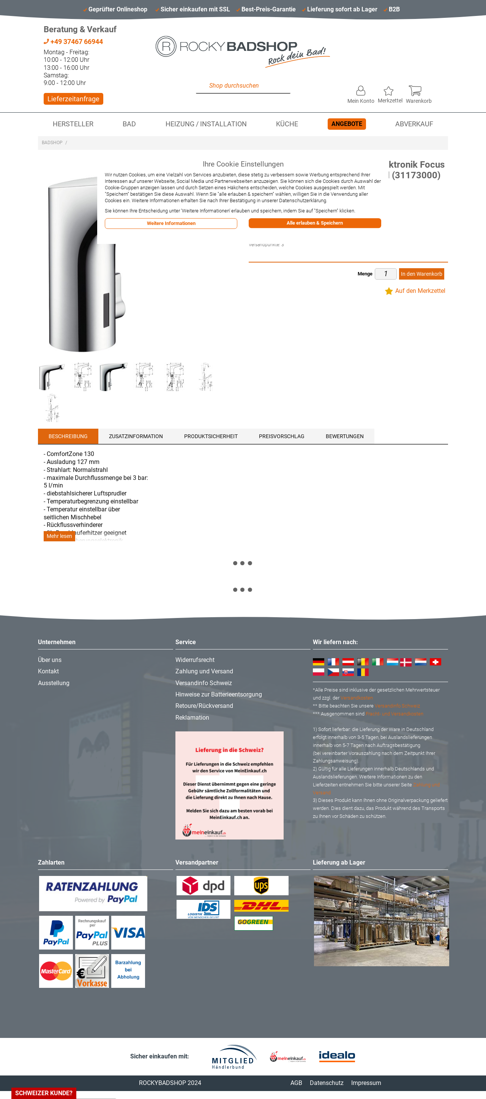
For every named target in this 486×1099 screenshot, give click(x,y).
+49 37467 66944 (73, 42)
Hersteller (73, 124)
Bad (129, 124)
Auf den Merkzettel (420, 290)
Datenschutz (327, 1082)
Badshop (52, 142)
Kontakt (48, 671)
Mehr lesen (59, 536)
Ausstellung (53, 683)
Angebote (346, 123)
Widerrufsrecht (195, 659)
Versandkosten (357, 698)
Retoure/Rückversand (204, 705)
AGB (296, 1082)
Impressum (366, 1082)
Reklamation (192, 717)
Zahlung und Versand (204, 671)
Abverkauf (414, 124)
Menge (365, 274)
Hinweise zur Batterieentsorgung (218, 694)
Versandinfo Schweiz (203, 683)
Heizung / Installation (206, 124)
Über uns (50, 659)
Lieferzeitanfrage (73, 99)
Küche (287, 124)
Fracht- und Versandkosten (394, 714)
